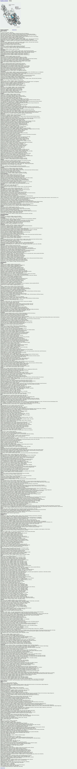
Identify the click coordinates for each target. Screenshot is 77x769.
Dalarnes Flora (14, 29)
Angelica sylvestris (4, 0)
